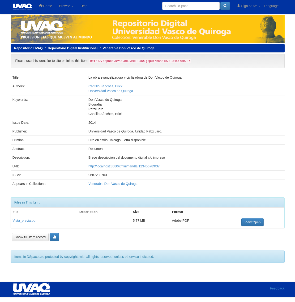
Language (272, 6)
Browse (66, 6)
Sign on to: (248, 6)
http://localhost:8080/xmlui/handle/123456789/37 (124, 166)
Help (84, 6)
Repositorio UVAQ (28, 48)
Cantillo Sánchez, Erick (106, 86)
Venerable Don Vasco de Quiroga (128, 48)
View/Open (252, 222)
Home (45, 6)
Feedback (277, 288)
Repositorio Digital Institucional (73, 48)
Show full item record (30, 237)
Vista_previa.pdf (24, 220)
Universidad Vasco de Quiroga (111, 91)
